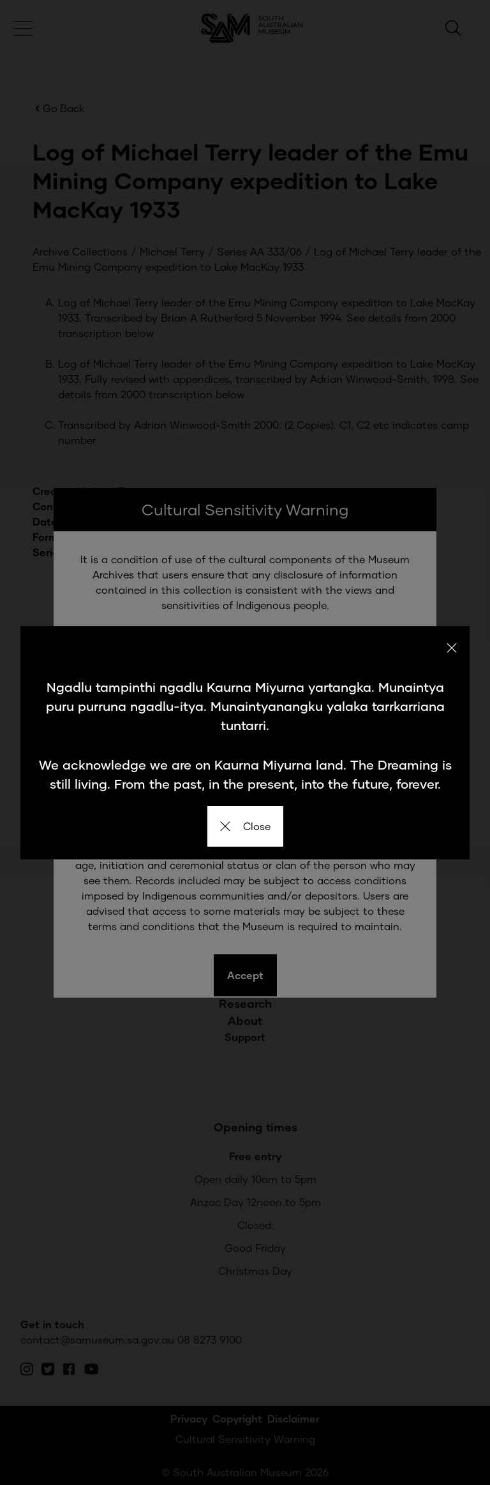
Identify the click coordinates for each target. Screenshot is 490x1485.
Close (245, 826)
